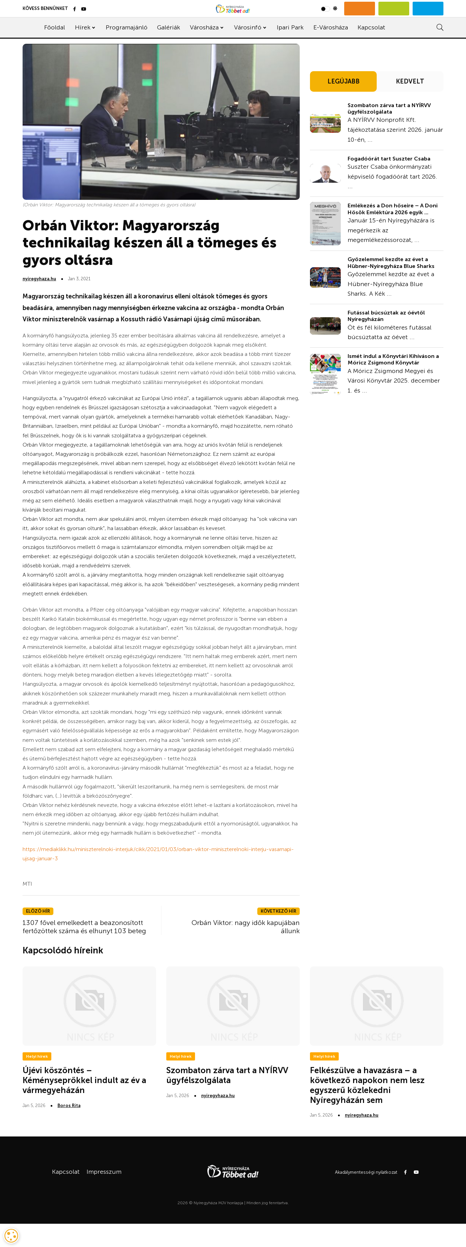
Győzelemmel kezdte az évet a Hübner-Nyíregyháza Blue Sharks (391, 262)
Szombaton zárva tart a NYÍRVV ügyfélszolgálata (389, 108)
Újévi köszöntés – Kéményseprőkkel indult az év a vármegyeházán (84, 1080)
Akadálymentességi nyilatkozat (366, 1172)
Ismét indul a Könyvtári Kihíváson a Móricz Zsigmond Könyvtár (393, 359)
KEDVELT (410, 81)
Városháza (204, 27)
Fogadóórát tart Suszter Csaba (389, 158)
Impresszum (104, 1171)
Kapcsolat (371, 27)
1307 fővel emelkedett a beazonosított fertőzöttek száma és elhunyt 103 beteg (84, 926)
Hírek (82, 27)
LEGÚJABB (343, 81)
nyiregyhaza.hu (39, 278)
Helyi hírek (37, 1056)
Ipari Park (290, 27)
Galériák (168, 27)
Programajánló (126, 27)
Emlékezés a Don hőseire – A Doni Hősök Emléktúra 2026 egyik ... (393, 208)
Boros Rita (68, 1105)
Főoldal (54, 27)
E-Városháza (330, 27)
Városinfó (247, 27)
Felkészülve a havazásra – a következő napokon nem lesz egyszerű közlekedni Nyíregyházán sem (367, 1085)
